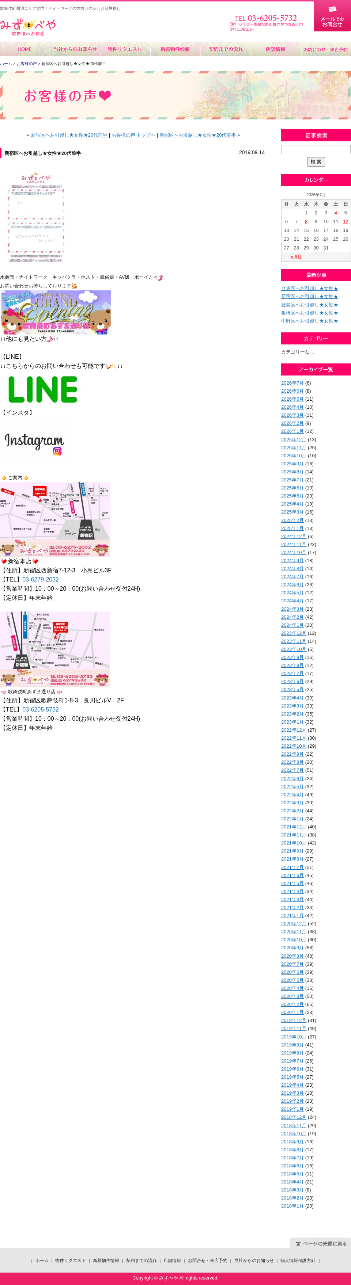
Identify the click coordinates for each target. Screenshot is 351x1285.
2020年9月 (292, 947)
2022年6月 (292, 778)
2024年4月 (292, 600)
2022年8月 (292, 762)
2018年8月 (292, 1149)
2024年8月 (292, 568)
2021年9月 (292, 851)
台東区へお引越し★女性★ (309, 288)
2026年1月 (292, 431)
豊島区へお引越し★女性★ (309, 305)
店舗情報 (275, 49)
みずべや (28, 27)
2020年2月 (292, 1004)
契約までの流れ (225, 49)
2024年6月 (292, 584)
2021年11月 (293, 835)
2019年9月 (292, 1045)
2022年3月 (292, 802)
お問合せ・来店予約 (326, 49)
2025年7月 (292, 480)
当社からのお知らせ (75, 49)
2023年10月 (293, 649)
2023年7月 (292, 673)
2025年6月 (292, 488)
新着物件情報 (175, 49)
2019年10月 (293, 1037)
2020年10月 (293, 939)
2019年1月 (292, 1109)
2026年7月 (292, 383)
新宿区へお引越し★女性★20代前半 (69, 135)
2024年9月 (292, 560)
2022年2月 (292, 810)
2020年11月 (293, 931)
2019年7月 (292, 1061)
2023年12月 (293, 633)
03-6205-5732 (40, 709)
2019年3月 (292, 1093)
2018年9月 (292, 1141)
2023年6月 (292, 681)
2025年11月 (293, 447)
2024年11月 (293, 544)
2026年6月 (292, 391)
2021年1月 (292, 915)
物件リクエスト (125, 49)
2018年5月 (292, 1174)
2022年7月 (292, 770)
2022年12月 (293, 730)
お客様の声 (27, 63)
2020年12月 (293, 923)
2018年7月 (292, 1157)
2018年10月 (293, 1133)
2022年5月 (292, 786)
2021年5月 (292, 883)
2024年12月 (293, 536)
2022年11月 (293, 738)
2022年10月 (293, 746)
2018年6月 (292, 1165)
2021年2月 (292, 907)
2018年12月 (293, 1117)
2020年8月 (292, 956)
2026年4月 (292, 407)
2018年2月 (292, 1198)
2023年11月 (293, 641)
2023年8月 (292, 665)
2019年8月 (292, 1053)
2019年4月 (292, 1085)
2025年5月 (292, 496)
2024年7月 (292, 576)
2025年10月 (293, 455)
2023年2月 (292, 714)
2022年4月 (292, 794)
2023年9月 (292, 657)
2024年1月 (292, 625)
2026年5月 (292, 399)
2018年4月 (292, 1182)
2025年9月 (292, 463)
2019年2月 (292, 1101)
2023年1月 (292, 722)
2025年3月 (292, 512)
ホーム (25, 49)
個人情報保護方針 (298, 1260)
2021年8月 (292, 859)
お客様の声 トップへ (134, 135)
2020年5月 (292, 980)
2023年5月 (292, 689)
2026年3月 (292, 415)
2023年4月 (292, 698)
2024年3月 (292, 609)
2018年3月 (292, 1190)
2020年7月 (292, 964)
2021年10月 (293, 843)
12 (345, 221)
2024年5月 (292, 592)
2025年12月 (293, 439)
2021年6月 (292, 875)
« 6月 (296, 256)
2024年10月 (293, 552)
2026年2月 (292, 423)
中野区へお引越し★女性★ (309, 321)
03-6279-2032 (40, 579)
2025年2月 (292, 520)
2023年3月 (292, 706)
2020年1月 (292, 1012)
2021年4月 (292, 891)
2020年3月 (292, 996)
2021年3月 (292, 899)
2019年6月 (292, 1069)
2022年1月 (292, 818)
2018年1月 (292, 1206)
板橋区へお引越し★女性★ (309, 313)
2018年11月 (293, 1125)
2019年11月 (293, 1028)
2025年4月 (292, 504)
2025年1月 (292, 528)
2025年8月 (292, 471)
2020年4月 (292, 988)
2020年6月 (292, 972)
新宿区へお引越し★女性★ (309, 296)
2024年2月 (292, 617)
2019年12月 (293, 1020)
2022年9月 (292, 754)
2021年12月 (293, 827)
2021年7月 (292, 867)
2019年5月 (292, 1077)
